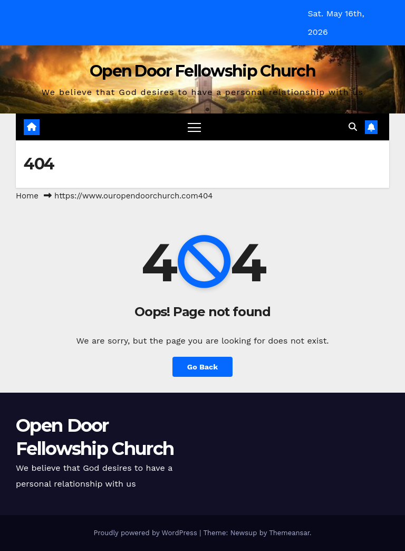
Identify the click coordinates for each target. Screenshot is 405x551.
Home (27, 196)
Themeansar (289, 533)
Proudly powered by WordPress (146, 533)
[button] (353, 127)
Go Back (202, 367)
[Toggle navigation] (194, 127)
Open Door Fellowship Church (202, 71)
